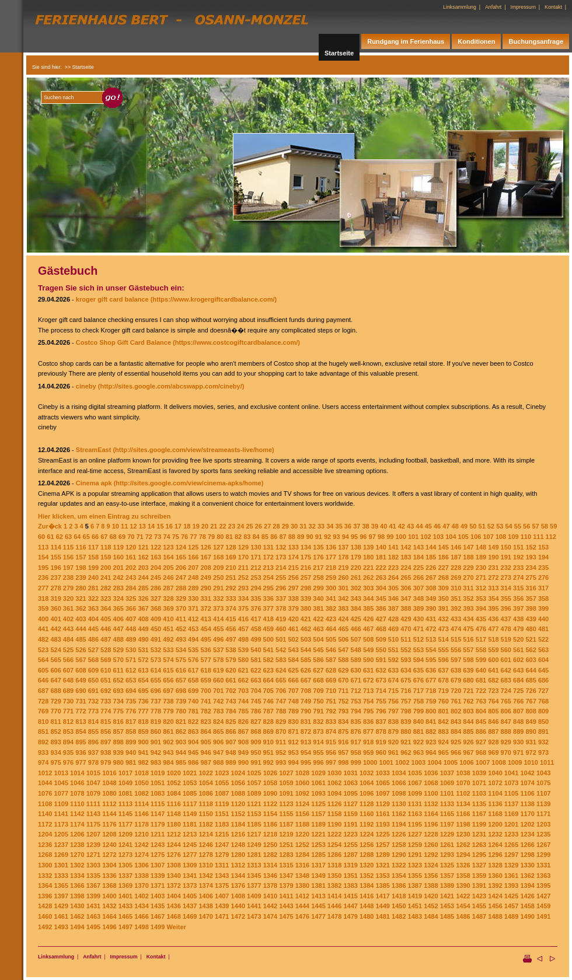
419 (280, 618)
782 (205, 711)
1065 (382, 782)
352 (468, 598)
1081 (125, 793)
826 (243, 721)
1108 (45, 803)
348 (418, 598)
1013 (61, 772)
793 (343, 711)
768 (543, 701)
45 (428, 526)
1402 (141, 896)
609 (93, 670)
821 (181, 721)
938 (105, 752)
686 (543, 680)
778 (156, 711)
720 (456, 690)
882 (430, 731)
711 (343, 690)
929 (506, 742)
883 (443, 731)
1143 (93, 813)
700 (205, 690)
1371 (158, 885)
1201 (511, 824)
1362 (527, 875)
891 (543, 731)
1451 (415, 905)
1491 (543, 916)
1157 (318, 813)
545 (318, 649)
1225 (382, 834)
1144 (109, 813)
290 (205, 588)
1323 (415, 865)
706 (280, 690)
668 (318, 680)
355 (506, 598)
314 (506, 588)
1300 (45, 865)
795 (368, 711)
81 (229, 536)
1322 (399, 865)
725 (518, 690)
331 (205, 598)
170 (243, 557)
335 (255, 598)
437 (506, 618)
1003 (418, 762)
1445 (318, 905)
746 (268, 701)
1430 (77, 905)
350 (443, 598)
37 (356, 526)
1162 (399, 813)
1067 (415, 782)
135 (318, 547)
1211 (158, 834)
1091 (286, 793)
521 (530, 639)
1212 (173, 834)
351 (456, 598)
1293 (447, 854)
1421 (447, 896)
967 (468, 752)
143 (418, 547)
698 (181, 690)
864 (205, 731)
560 (506, 649)
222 (380, 567)
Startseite (339, 53)
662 (243, 680)
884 (456, 731)
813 (80, 721)
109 (513, 536)
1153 (254, 813)
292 (230, 588)
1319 (350, 865)
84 (256, 536)
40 (383, 526)
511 (405, 639)
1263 (479, 844)
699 (193, 690)
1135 (479, 803)
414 (218, 618)
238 (68, 577)
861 (168, 731)
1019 (158, 772)
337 (280, 598)
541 (268, 649)
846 (493, 721)
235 (543, 567)
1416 (367, 896)
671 (356, 680)
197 (68, 567)
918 (368, 742)
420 (293, 618)
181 (380, 557)
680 (468, 680)
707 (293, 690)
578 (218, 659)
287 (168, 588)
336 (268, 598)
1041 (511, 772)
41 (392, 526)
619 (218, 670)
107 (488, 536)
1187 (286, 824)
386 (380, 608)
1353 (382, 875)
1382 (334, 885)
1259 (415, 844)
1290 (399, 854)
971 (518, 752)
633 (393, 670)
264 (393, 577)
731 (80, 701)
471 (418, 628)
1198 (463, 824)
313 (493, 588)
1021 (190, 772)
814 (93, 721)
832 (318, 721)
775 (118, 711)
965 (443, 752)
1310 (205, 865)
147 (468, 547)
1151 (222, 813)
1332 (45, 875)
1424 (495, 896)
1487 (479, 916)
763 (481, 701)
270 (468, 577)
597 (456, 659)
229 (468, 567)
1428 (45, 905)
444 (80, 628)
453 (193, 628)
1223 (350, 834)
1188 (302, 824)
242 (118, 577)
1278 (205, 854)
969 (493, 752)
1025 (254, 772)
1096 (367, 793)
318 (43, 598)
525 (68, 649)
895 (80, 742)
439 (530, 618)
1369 (125, 885)
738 (168, 701)
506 (343, 639)
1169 (511, 813)
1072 (495, 782)
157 (80, 557)
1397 (61, 896)
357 (530, 598)
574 (168, 659)
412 (193, 618)
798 (405, 711)
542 (280, 649)
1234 (527, 834)
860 (156, 731)
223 (393, 567)
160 (118, 557)
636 (430, 670)
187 (456, 557)
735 (130, 701)
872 (306, 731)
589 (356, 659)
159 (105, 557)
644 (530, 670)
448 (130, 628)
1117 (190, 803)
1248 (238, 844)
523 (43, 649)
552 (405, 649)
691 (93, 690)
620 (230, 670)
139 (368, 547)
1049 (125, 782)
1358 (463, 875)
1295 (479, 854)
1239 (93, 844)
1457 (511, 905)
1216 (238, 834)
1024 (238, 772)
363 (93, 608)
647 (55, 680)
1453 (447, 905)
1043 (543, 772)
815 (105, 721)
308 (430, 588)
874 (331, 731)
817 (130, 721)
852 (55, 731)
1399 (93, 896)
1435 (158, 905)
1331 (543, 865)
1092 (302, 793)
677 (430, 680)
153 (543, 547)
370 (181, 608)
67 (103, 536)
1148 (173, 813)
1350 (334, 875)
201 (118, 567)
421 (306, 618)
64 (77, 536)
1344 (238, 875)
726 (530, 690)
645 (543, 670)
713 (368, 690)
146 (456, 547)
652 (118, 680)
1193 (382, 824)
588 (343, 659)
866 (230, 731)
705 (268, 690)
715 (393, 690)
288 (181, 588)
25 (249, 526)
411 (181, 618)
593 (405, 659)
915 (331, 742)
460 (280, 628)
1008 (498, 762)
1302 (77, 865)
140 (380, 547)
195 (43, 567)
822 (193, 721)
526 (80, 649)
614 (156, 670)
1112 (109, 803)
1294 (463, 854)
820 (168, 721)
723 (493, 690)
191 (506, 557)
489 (130, 639)
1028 (302, 772)
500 (268, 639)
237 (55, 577)
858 (130, 731)
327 (156, 598)
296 (280, 588)
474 (456, 628)
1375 (222, 885)
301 (343, 588)
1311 (222, 865)
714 (380, 690)
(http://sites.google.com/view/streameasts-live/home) (193, 449)
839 (405, 721)
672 (368, 680)
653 (130, 680)
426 (368, 618)
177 (331, 557)
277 (43, 588)
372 (205, 608)
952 (280, 752)
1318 (334, 865)
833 (331, 721)
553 (418, 649)
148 (481, 547)
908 (243, 742)
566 (68, 659)
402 (68, 618)
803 (468, 711)
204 (156, 567)
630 (356, 670)
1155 (286, 813)
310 (456, 588)
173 (280, 557)
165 (181, 557)
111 (538, 536)
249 (205, 577)
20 (204, 526)
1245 (190, 844)
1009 (515, 762)
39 (374, 526)
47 (445, 526)
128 (230, 547)
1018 (141, 772)
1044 (45, 782)
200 (105, 567)
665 (280, 680)
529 (118, 649)
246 (168, 577)
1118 (205, 803)
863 (193, 731)
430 (418, 618)
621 (243, 670)
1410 (270, 896)
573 (156, 659)
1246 (205, 844)
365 (118, 608)
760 (443, 701)
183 (405, 557)
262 (368, 577)
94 (345, 536)
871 (293, 731)
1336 (109, 875)
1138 (527, 803)
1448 (367, 905)
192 (518, 557)
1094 (334, 793)
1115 (158, 803)
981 (130, 762)
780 (181, 711)
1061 (318, 782)
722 (481, 690)
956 (331, 752)
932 (543, 742)
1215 (222, 834)
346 (393, 598)
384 (356, 608)
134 (306, 547)
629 (343, 670)
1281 (254, 854)
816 (118, 721)
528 (105, 649)
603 (530, 659)
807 (518, 711)
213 (268, 567)
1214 (205, 834)
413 (205, 618)
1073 (511, 782)
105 (463, 536)
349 (430, 598)
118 (105, 547)
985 (181, 762)
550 (380, 649)
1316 (302, 865)
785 (243, 711)
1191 (350, 824)
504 (318, 639)
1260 (431, 844)
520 (518, 639)
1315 (286, 865)
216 (306, 567)
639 (468, 670)
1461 (61, 916)
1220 (302, 834)
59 (553, 526)
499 (255, 639)
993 (280, 762)
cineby (86, 386)
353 (481, 598)
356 (518, 598)
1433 (125, 905)
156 (68, 557)
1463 (93, 916)
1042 (527, 772)
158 (93, 557)
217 (318, 567)
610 (105, 670)
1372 (173, 885)
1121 (254, 803)
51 (482, 526)
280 (80, 588)
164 (168, 557)
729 (55, 701)
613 (143, 670)
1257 (382, 844)
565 (55, 659)
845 (481, 721)
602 (518, 659)
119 (118, 547)
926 (468, 742)
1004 (434, 762)
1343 (222, 875)
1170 (527, 813)
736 (143, 701)
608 (80, 670)
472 (430, 628)
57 (535, 526)
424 (343, 618)
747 (280, 701)
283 (118, 588)
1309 (190, 865)
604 (543, 659)
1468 (173, 916)
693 (118, 690)
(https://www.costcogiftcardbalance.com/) (236, 342)
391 (443, 608)
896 (93, 742)
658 (193, 680)
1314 (270, 865)
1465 (125, 916)
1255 (350, 844)
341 (331, 598)
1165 (447, 813)
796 (380, 711)
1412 (302, 896)
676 (418, 680)
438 (518, 618)
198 (80, 567)
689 (68, 690)
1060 (302, 782)
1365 (61, 885)
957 (343, 752)
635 (418, 670)
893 (55, 742)
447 (118, 628)
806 (506, 711)
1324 (431, 865)
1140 (45, 813)
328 (168, 598)
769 (43, 711)
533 (168, 649)
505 (331, 639)
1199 (479, 824)
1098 (399, 793)
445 (93, 628)
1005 (451, 762)
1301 (61, 865)
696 (156, 690)
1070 (463, 782)
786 (255, 711)
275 (530, 577)
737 (156, 701)
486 (93, 639)
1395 (543, 885)
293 (243, 588)
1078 (77, 793)
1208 (109, 834)
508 (368, 639)
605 (43, 670)
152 (530, 547)
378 (280, 608)
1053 (190, 782)
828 (268, 721)
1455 (479, 905)
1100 (431, 793)
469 (393, 628)
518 (493, 639)
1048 (109, 782)
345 (380, 598)
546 (331, 649)
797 (393, 711)
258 (318, 577)
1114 (141, 803)
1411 (286, 896)
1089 (254, 793)
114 (55, 547)
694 (130, 690)
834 (343, 721)
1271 (93, 854)
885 (468, 731)
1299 (543, 854)
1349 (318, 875)
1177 (125, 824)
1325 (447, 865)
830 (293, 721)
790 (306, 711)
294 (255, 588)
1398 (77, 896)
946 (205, 752)
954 (306, 752)
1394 (527, 885)
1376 (238, 885)
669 (331, 680)
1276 (173, 854)
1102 (463, 793)
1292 (431, 854)
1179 (158, 824)
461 (293, 628)
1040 (495, 772)
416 (243, 618)
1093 (318, 793)
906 (218, 742)
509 (380, 639)
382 (331, 608)
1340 (173, 875)
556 (456, 649)
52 (490, 526)
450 (156, 628)
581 (255, 659)
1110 (77, 803)
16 (169, 526)
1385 (382, 885)
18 (186, 526)
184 (418, 557)
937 (93, 752)
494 (193, 639)
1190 (334, 824)
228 (456, 567)
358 (543, 598)
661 (230, 680)
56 (526, 526)
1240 (109, 844)
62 (59, 536)
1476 (302, 916)
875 (343, 731)
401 (55, 618)
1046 (77, 782)
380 (306, 608)
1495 (93, 926)
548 (356, 649)
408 (143, 618)
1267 (543, 844)
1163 (415, 813)
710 (331, 690)
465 (343, 628)
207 (193, 567)
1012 (45, 772)
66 (95, 536)
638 (456, 670)
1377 (254, 885)
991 (255, 762)
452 (181, 628)
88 (291, 536)
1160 (367, 813)
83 (246, 536)
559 (493, 649)
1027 (286, 772)
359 (43, 608)
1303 (93, 865)
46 (437, 526)
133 (293, 547)
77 (193, 536)
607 (68, 670)
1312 (238, 865)
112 (551, 536)
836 (368, 721)
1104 (495, 793)
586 (318, 659)
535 (193, 649)
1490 (527, 916)
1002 (402, 762)
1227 (415, 834)
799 (418, 711)
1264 (495, 844)
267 (430, 577)
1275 (158, 854)
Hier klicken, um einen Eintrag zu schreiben (104, 516)
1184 (238, 824)
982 (143, 762)
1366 (77, 885)
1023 (222, 772)
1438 (205, 905)
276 (543, 577)
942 (156, 752)
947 (218, 752)
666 (293, 680)
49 (464, 526)
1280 (238, 854)
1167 (479, 813)
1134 (463, 803)
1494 (77, 926)
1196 (431, 824)
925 (456, 742)
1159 (350, 813)
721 (468, 690)
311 (468, 588)
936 (80, 752)
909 (255, 742)
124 (181, 547)
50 (472, 526)
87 (282, 536)
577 (205, 659)
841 (430, 721)
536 (205, 649)
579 (230, 659)
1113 (125, 803)
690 (80, 690)
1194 (399, 824)
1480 (367, 916)
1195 (415, 824)
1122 (270, 803)
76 (184, 536)
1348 (302, 875)
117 (93, 547)
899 (130, 742)
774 (105, 711)
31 (302, 526)
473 (443, 628)
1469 (190, 916)
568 (93, 659)
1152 (238, 813)
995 (306, 762)
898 (118, 742)
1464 (109, 916)
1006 (466, 762)
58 (544, 526)
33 (321, 526)
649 (80, 680)
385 (368, 608)
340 (318, 598)
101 (413, 536)
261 (356, 577)
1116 (173, 803)
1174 (77, 824)
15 (159, 526)
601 (506, 659)
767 (530, 701)
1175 (93, 824)
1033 (382, 772)
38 (365, 526)
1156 (302, 813)
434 (468, 618)
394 (481, 608)
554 (430, 649)
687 (43, 690)
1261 (447, 844)
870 (280, 731)
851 (43, 731)
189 (481, 557)
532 (156, 649)
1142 (77, 813)
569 (105, 659)
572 (143, 659)
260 (343, 577)
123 (168, 547)
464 (331, 628)
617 (193, 670)
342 (343, 598)
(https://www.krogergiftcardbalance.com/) (214, 299)
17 (178, 526)
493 (181, 639)
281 (93, 588)
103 (438, 536)
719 (443, 690)
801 (443, 711)
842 (443, 721)
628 (331, 670)
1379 (286, 885)
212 (255, 567)
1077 (61, 793)
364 (105, 608)
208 (205, 567)
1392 (495, 885)
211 (243, 567)
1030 (334, 772)
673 (380, 680)
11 (124, 526)
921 (405, 742)
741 (205, 701)
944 (181, 752)
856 (105, 731)
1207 (93, 834)
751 (331, 701)
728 (43, 701)
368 (156, 608)
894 (68, 742)
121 (143, 547)
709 (318, 690)
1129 (382, 803)
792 (331, 711)
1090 (270, 793)
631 (368, 670)
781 (193, 711)
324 (118, 598)
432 (443, 618)
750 (318, 701)
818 (143, 721)
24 (240, 526)
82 (238, 536)
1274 (141, 854)
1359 (479, 875)
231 (493, 567)
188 (468, 557)
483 (55, 639)
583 (280, 659)
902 (168, 742)
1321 (382, 865)
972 (530, 752)
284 (130, 588)
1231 (479, 834)
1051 (158, 782)
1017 (125, 772)
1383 (350, 885)
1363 (543, 875)
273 (506, 577)
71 (139, 536)
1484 (431, 916)
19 (196, 526)
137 (343, 547)
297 (293, 588)
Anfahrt (493, 7)
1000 (370, 762)
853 (68, 731)
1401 (125, 896)
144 (430, 547)
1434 (141, 905)
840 (418, 721)
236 (43, 577)
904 (193, 742)
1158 (334, 813)
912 (293, 742)
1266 (527, 844)
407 (130, 618)
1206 (77, 834)
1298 (527, 854)
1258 (399, 844)
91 (318, 536)
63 (68, 536)
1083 (158, 793)
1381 (318, 885)
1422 (463, 896)
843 (456, 721)
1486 (463, 916)
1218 (270, 834)
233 (518, 567)
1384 (367, 885)
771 (68, 711)
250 (218, 577)
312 (481, 588)
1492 (45, 926)
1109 (61, 803)
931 (530, 742)
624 (280, 670)
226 (430, 567)
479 (518, 628)
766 (518, 701)
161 (130, 557)
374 (230, 608)
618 (205, 670)
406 (118, 618)
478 (506, 628)
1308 (173, 865)
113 (43, 547)
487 (105, 639)
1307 (158, 865)
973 (543, 752)
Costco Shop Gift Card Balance (123, 342)
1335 (93, 875)
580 (243, 659)
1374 (205, 885)
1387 (415, 885)
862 (181, 731)
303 (368, 588)
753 (356, 701)
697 (168, 690)
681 (481, 680)
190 (493, 557)
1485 (447, 916)
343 (356, 598)
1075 (543, 782)
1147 (158, 813)
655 (156, 680)
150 (506, 547)
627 (318, 670)
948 (230, 752)
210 (230, 567)
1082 (141, 793)
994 (293, 762)
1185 (254, 824)
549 (368, 649)
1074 (527, 782)
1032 (367, 772)
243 (130, 577)
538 (230, 649)
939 (118, 752)
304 (380, 588)
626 (306, 670)
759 (430, 701)
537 (218, 649)
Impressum (523, 7)
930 (518, 742)
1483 (415, 916)
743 (230, 701)
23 (231, 526)
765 (506, 701)
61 (50, 536)
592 (393, 659)
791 (318, 711)
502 (293, 639)
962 (405, 752)
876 (356, 731)
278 (55, 588)
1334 (77, 875)
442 (55, 628)
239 (80, 577)
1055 (222, 782)
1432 (109, 905)
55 (517, 526)
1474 (270, 916)
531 (143, 649)
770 (55, 711)
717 (418, 690)
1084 (173, 793)
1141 (61, 813)
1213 (190, 834)
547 (343, 649)
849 (530, 721)
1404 (173, 896)
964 (430, 752)
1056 (238, 782)
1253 (318, 844)
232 (506, 567)
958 (356, 752)
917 (356, 742)
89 (300, 536)
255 (280, 577)
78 (202, 536)
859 (143, 731)
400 (43, 618)
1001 (386, 762)
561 (518, 649)
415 (230, 618)
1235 (543, 834)
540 (255, 649)
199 (93, 567)
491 (156, 639)
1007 (483, 762)
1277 (190, 854)
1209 (125, 834)
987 (205, 762)
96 (363, 536)
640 (481, 670)
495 (205, 639)
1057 (254, 782)
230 (481, 567)
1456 (495, 905)
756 (393, 701)
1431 (93, 905)
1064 (367, 782)
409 (156, 618)
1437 (190, 905)
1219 (286, 834)
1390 (463, 885)
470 (405, 628)
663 (255, 680)
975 (55, 762)
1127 (350, 803)
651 (105, 680)
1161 (382, 813)
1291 (415, 854)
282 (105, 588)
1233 (511, 834)
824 (218, 721)
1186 (270, 824)
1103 (479, 793)
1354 (399, 875)
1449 (382, 905)
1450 (399, 905)
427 (380, 618)
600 (493, 659)
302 (356, 588)
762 (468, 701)
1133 (447, 803)
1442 (270, 905)
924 (443, 742)
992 (268, 762)
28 (276, 526)
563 (543, 649)
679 (456, 680)
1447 (350, 905)
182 (393, 557)
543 (293, 649)
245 (156, 577)
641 (493, 670)
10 (115, 526)
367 (143, 608)
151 (518, 547)
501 (280, 639)
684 (518, 680)
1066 (399, 782)
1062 (334, 782)
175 (306, 557)
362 (80, 608)
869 (268, 731)
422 (318, 618)
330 (193, 598)
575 (181, 659)
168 (218, 557)
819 (156, 721)
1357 (447, 875)
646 (43, 680)
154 (43, 557)
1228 (431, 834)
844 (468, 721)
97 (372, 536)
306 (405, 588)
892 (43, 742)
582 (268, 659)
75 (175, 536)
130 (255, 547)
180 (368, 557)
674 (393, 680)
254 (268, 577)
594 (418, 659)
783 (218, 711)
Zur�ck (50, 526)
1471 (222, 916)
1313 (254, 865)
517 (481, 639)
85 (264, 536)
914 (318, 742)
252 (243, 577)
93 (336, 536)
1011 (547, 762)
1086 (205, 793)
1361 (511, 875)
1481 (382, 916)
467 (368, 628)
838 (393, 721)
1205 (61, 834)
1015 (93, 772)
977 (80, 762)
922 (418, 742)
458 (255, 628)
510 (393, 639)
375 (243, 608)
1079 (93, 793)
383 (343, 608)
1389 (447, 885)
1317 (318, 865)
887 (493, 731)
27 (267, 526)
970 (506, 752)
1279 (222, 854)
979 (105, 762)
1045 (61, 782)
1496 (109, 926)
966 (456, 752)
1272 (109, 854)
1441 (254, 905)
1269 (61, 854)
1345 (254, 875)
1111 (93, 803)
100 (401, 536)
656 (168, 680)
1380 (302, 885)
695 (143, 690)
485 (80, 639)
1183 (222, 824)
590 (368, 659)
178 (343, 557)
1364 (45, 885)
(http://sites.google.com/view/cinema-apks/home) (189, 483)
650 (93, 680)
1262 (463, 844)
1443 (286, 905)
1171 (543, 813)
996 (318, 762)
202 (130, 567)
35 (339, 526)
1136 (495, 803)
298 (306, 588)
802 (456, 711)
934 (55, 752)
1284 (302, 854)
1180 (173, 824)
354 (493, 598)
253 (255, 577)
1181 (190, 824)
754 (368, 701)
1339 (158, 875)
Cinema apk (94, 483)
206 (181, 567)
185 (430, 557)
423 (331, 618)
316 (530, 588)
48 (455, 526)
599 (481, 659)
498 (243, 639)
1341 (190, 875)
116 (80, 547)
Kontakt (553, 7)
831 (306, 721)
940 (130, 752)
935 (68, 752)
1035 (415, 772)
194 (543, 557)
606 (55, 670)
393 (468, 608)
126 (205, 547)
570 (118, 659)
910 (268, 742)
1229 (447, 834)
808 (530, 711)
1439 (222, 905)
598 (468, 659)
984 (168, 762)
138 (356, 547)
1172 (45, 824)
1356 (431, 875)
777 (143, 711)
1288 (367, 854)
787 (268, 711)
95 (354, 536)
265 (405, 577)
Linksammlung (459, 7)
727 (543, 690)
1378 (270, 885)
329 (181, 598)
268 (443, 577)
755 (380, 701)
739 (181, 701)
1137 (511, 803)
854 (80, 731)
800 (430, 711)
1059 (286, 782)
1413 (318, 896)
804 (481, 711)
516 (468, 639)
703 (243, 690)
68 (113, 536)
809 (543, 711)
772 (80, 711)
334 (243, 598)
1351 (350, 875)
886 (481, 731)
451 (168, 628)
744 (243, 701)
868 (255, 731)
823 (205, 721)
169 (230, 557)
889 (518, 731)
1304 (109, 865)
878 (380, 731)
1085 (190, 793)
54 (508, 526)
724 (506, 690)
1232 (495, 834)
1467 (158, 916)
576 (193, 659)
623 (268, 670)
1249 (254, 844)
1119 (222, 803)
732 (93, 701)
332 (218, 598)
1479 (350, 916)
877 (368, 731)
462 (306, 628)
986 (193, 762)
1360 (495, 875)
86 (273, 536)
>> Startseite (79, 67)
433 (456, 618)
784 (230, 711)
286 (156, 588)
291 (218, 588)
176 (318, 557)
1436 (173, 905)
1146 (141, 813)
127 (218, 547)
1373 (190, 885)
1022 (205, 772)
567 (80, 659)
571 (130, 659)
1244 (173, 844)
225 (418, 567)
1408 (238, 896)
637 (443, 670)
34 (329, 526)
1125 (318, 803)
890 (530, 731)
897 (105, 742)
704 (255, 690)
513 (430, 639)
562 (530, 649)
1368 (109, 885)
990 (243, 762)
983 (156, 762)
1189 (318, 824)
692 (105, 690)
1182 (205, 824)
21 (213, 526)
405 (105, 618)
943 (168, 752)
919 (380, 742)
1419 (415, 896)
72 (148, 536)
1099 (415, 793)
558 (481, 649)
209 (218, 567)
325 (130, 598)
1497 (125, 926)
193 (530, 557)
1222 (334, 834)
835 (356, 721)
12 (133, 526)
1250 (270, 844)
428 (393, 618)
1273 (125, 854)
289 (193, 588)
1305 (125, 865)
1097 (382, 793)
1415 (350, 896)
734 (118, 701)
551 (393, 649)
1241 (125, 844)
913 (306, 742)
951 (268, 752)
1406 (205, 896)
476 (481, 628)
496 (218, 639)
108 (501, 536)
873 (318, 731)
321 (80, 598)
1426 (527, 896)
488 (118, 639)
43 (410, 526)
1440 (238, 905)
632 (380, 670)
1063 (350, 782)
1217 (254, 834)
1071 (479, 782)
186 (443, 557)
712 (356, 690)
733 (105, 701)
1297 (511, 854)
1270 (77, 854)
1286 (334, 854)
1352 (367, 875)
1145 (125, 813)
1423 (479, 896)
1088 (238, 793)
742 (218, 701)
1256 (367, 844)
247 (181, 577)
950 (255, 752)
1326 (463, 865)
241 (105, 577)
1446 (334, 905)
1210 (141, 834)
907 (230, 742)
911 (280, 742)
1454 (463, 905)
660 (218, 680)
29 (285, 526)
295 (268, 588)
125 (193, 547)
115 (68, 547)
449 (143, 628)
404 (93, 618)
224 (405, 567)
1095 (350, 793)
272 (493, 577)
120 (130, 547)
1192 (367, 824)
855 (93, 731)
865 (218, 731)
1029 (318, 772)
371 (193, 608)
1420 (431, 896)
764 (493, 701)
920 (393, 742)
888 (506, 731)
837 (380, 721)
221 (368, 567)
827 (255, 721)
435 (481, 618)
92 (327, 536)
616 (181, 670)
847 (506, 721)
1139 (543, 803)
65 (86, 536)
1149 (190, 813)
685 (530, 680)
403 (80, 618)
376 (255, 608)
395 (493, 608)
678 (443, 680)
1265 (511, 844)
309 (443, 588)
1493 (61, 926)
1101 (447, 793)
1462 (77, 916)
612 (130, 670)
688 (55, 690)
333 (230, 598)
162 (143, 557)
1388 (431, 885)
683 (506, 680)
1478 (334, 916)
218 (331, 567)
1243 (158, 844)
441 (43, 628)
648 (68, 680)
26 (258, 526)
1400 (109, 896)
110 (526, 536)
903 (181, 742)
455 (218, 628)
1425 (511, 896)
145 (443, 547)
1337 (125, 875)
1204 (45, 834)
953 (293, 752)
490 (143, 639)
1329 (511, 865)
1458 (527, 905)
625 (293, 670)
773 (93, 711)
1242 (141, 844)
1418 (399, 896)
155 (55, 557)
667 (306, 680)
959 (368, 752)
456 (230, 628)
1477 (318, 916)
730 (68, 701)
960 (380, 752)
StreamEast (93, 449)
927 (481, 742)
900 (143, 742)
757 (405, 701)
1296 (495, 854)
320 (68, 598)
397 (518, 608)
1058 (270, 782)
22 (222, 526)
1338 (141, 875)
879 (393, 731)
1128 (367, 803)
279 (68, 588)
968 (481, 752)
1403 (158, 896)
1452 (431, 905)
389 (418, 608)
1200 (495, 824)
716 (405, 690)
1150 (205, 813)
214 (280, 567)
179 (356, 557)
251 (230, 577)
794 (356, 711)
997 (331, 762)
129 (243, 547)
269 (456, 577)
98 (381, 536)
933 (43, 752)
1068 (431, 782)
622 (255, 670)
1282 (270, 854)
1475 (286, 916)
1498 (141, 926)
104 (450, 536)
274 (518, 577)
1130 (399, 803)
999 (356, 762)
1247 (222, 844)
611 (118, 670)
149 (493, 547)
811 (55, 721)
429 (405, 618)
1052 (173, 782)
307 (418, 588)
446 (105, 628)
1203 (543, 824)
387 (393, 608)
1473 (254, 916)
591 (380, 659)
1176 (109, 824)
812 (68, 721)
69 (121, 536)
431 (430, 618)
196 (55, 567)
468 (380, 628)
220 (356, 567)
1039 (479, 772)
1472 (238, 916)
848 (518, 721)
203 (143, 567)
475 (468, 628)
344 (368, 598)
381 (318, 608)
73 (157, 536)
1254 (334, 844)
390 (430, 608)
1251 (286, 844)
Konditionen (476, 41)
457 (243, 628)
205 (168, 567)
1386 (399, 885)
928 (493, 742)
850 (543, 721)
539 (243, 649)
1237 (61, 844)
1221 (318, 834)
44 (419, 526)
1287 (350, 854)
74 (166, 536)
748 (293, 701)
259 (331, 577)
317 (543, 588)
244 (143, 577)
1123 (286, 803)
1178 (141, 824)
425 (356, 618)
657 (181, 680)
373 (218, 608)
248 (193, 577)
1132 (431, 803)
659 (205, 680)
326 (143, 598)
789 (293, 711)
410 (168, 618)
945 (193, 752)
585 (306, 659)
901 (156, 742)
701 (218, 690)
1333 (61, 875)
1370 (141, 885)
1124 (302, 803)
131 (268, 547)
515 (456, 639)
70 (130, 536)
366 (130, 608)
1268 (45, 854)
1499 (158, 926)
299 (318, 588)
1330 (527, 865)
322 (93, 598)
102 (425, 536)
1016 (109, 772)
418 (268, 618)
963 (418, 752)
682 (493, 680)
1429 (61, 905)
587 (331, 659)
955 (318, 752)
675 (405, 680)
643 (518, 670)
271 (481, 577)
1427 (543, 896)
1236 (45, 844)
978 (93, 762)
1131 (415, 803)
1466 (141, 916)
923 (430, 742)
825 (230, 721)
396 (506, 608)
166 (193, 557)
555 (443, 649)
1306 (141, 865)
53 (499, 526)
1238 (77, 844)
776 (130, 711)
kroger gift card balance (112, 299)
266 (418, 577)
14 (151, 526)
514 (443, 639)
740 (193, 701)
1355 (415, 875)
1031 (350, 772)
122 (156, 547)
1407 (222, 896)
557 (468, 649)
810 (43, 721)
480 (530, 628)
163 (156, 557)
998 (343, 762)
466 (356, 628)
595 (430, 659)
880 (405, 731)
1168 (495, 813)
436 (493, 618)
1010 (531, 762)
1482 (399, 916)
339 (306, 598)
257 (306, 577)
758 (418, 701)
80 (220, 536)
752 (343, 701)
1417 (382, 896)
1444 (302, 905)
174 (293, 557)
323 (105, 598)
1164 (431, 813)
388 (405, 608)
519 (506, 639)
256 (293, 577)
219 (343, 567)
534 (181, 649)
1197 (447, 824)
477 (493, 628)
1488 (495, 916)
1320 (367, 865)
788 (280, 711)
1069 (447, 782)
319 (55, 598)
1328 (495, 865)
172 (268, 557)
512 (418, 639)
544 (306, 649)
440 (543, 618)
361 (68, 608)
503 (306, 639)
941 (143, 752)
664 (268, 680)
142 (405, 547)
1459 (543, 905)
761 (456, 701)
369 (168, 608)
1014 (77, 772)
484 (68, 639)
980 (118, 762)
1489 (511, 916)
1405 (190, 896)
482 (43, 639)
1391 (479, 885)
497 (230, 639)
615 (168, 670)
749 (306, 701)
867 (243, 731)
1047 (93, 782)
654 (143, 680)
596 (443, 659)
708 (306, 690)
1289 (382, 854)
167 (205, 557)
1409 (254, 896)
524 (55, 649)
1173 (61, 824)
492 (168, 639)
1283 (286, 854)
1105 (511, 793)
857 (118, 731)
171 (255, 557)
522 (543, 639)
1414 (334, 896)
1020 (173, 772)
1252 (302, 844)
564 (43, 659)
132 (280, 547)
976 (68, 762)
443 (68, 628)
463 (318, 628)
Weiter (176, 926)
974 (43, 762)
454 (205, 628)
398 (530, 608)
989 (230, 762)
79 (211, 536)
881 (418, 731)
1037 (447, 772)
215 (293, 567)
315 (518, 588)
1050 (141, 782)
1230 (463, 834)
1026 (270, 772)
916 (343, 742)
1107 (543, 793)
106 (475, 536)
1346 (270, 875)
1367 (93, 885)
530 (130, 649)
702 (230, 690)
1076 (45, 793)
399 (543, 608)
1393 (511, 885)
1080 (109, 793)
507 (356, 639)
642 (506, 670)
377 (268, 608)
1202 (527, 824)
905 (205, 742)
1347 (286, 875)
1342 (205, 875)
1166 (463, 813)
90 (309, 536)
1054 (205, 782)
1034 (399, 772)
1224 (367, 834)
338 (293, 598)
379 (293, 608)
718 (430, 690)
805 (493, 711)
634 (405, 670)
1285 (318, 854)
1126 (334, 803)
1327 (479, 865)
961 (393, 752)
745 (255, 701)
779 (168, 711)
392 (456, 608)
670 (343, 680)
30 (294, 526)
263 (380, 577)
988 (218, 762)
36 (347, 526)
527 (93, 649)
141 (393, 547)
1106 (527, 793)
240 (93, 577)
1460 (45, 916)
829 (280, 721)
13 (142, 526)
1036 (431, 772)
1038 (463, 772)
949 (243, 752)
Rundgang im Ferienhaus (405, 41)
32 (312, 526)
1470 (205, 916)
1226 (399, 834)
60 (41, 536)
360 (55, 608)
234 (530, 567)
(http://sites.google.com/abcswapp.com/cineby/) (171, 386)
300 (331, 588)
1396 (45, 896)
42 (401, 526)
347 (405, 598)
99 (389, 536)
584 (293, 659)
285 (143, 588)
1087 (222, 793)
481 (543, 628)
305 (393, 588)
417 (255, 618)
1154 (270, 813)
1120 (238, 803)
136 (331, 547)
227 (443, 567)
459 (268, 628)
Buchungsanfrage (535, 41)
